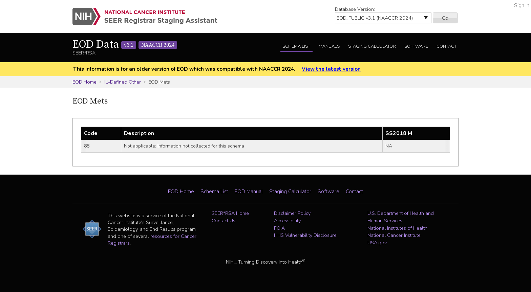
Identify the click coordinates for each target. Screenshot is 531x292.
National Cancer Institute (394, 235)
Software (416, 46)
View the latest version (331, 69)
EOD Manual (249, 191)
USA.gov (377, 242)
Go (445, 18)
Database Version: (355, 9)
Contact (446, 46)
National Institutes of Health (397, 228)
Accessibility (287, 220)
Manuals (329, 46)
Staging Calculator (372, 46)
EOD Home (84, 81)
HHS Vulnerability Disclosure (305, 235)
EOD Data (124, 44)
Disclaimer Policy (292, 213)
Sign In (521, 5)
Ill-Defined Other (122, 81)
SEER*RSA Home (230, 213)
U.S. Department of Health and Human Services (400, 217)
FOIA (279, 228)
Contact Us (223, 220)
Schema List (296, 46)
